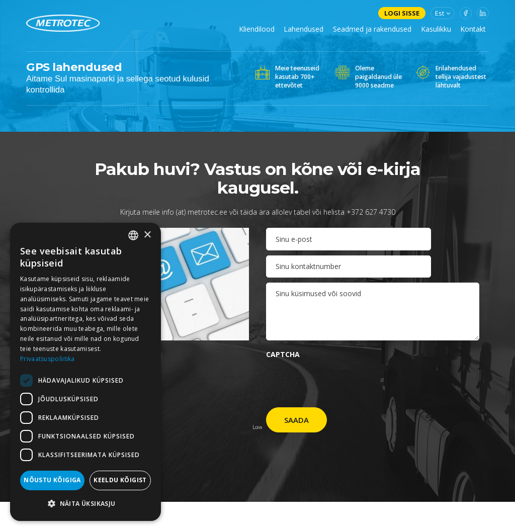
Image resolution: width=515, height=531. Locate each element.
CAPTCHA (283, 354)
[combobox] (133, 235)
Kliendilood (257, 29)
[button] (85, 504)
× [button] (147, 235)
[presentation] (342, 382)
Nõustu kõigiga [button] (52, 480)
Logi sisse (401, 13)
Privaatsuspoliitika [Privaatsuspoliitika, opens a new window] (47, 359)
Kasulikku (436, 29)
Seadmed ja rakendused (372, 29)
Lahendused (303, 29)
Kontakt (473, 29)
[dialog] (85, 372)
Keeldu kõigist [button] (120, 480)
